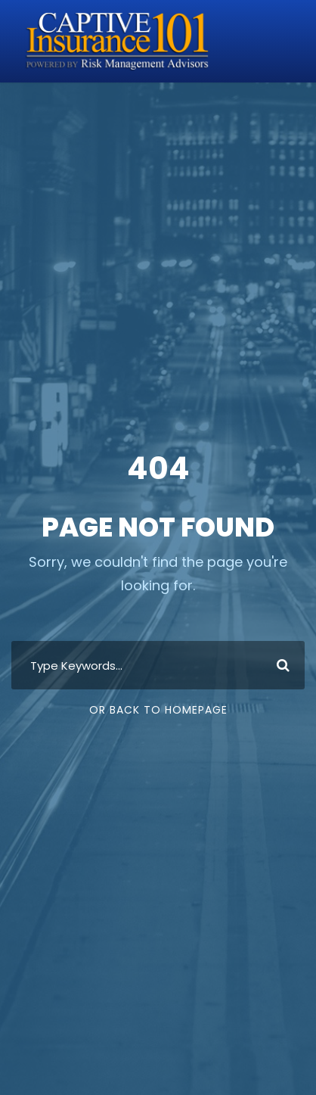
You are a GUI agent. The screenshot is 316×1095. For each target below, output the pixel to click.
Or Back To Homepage (158, 709)
